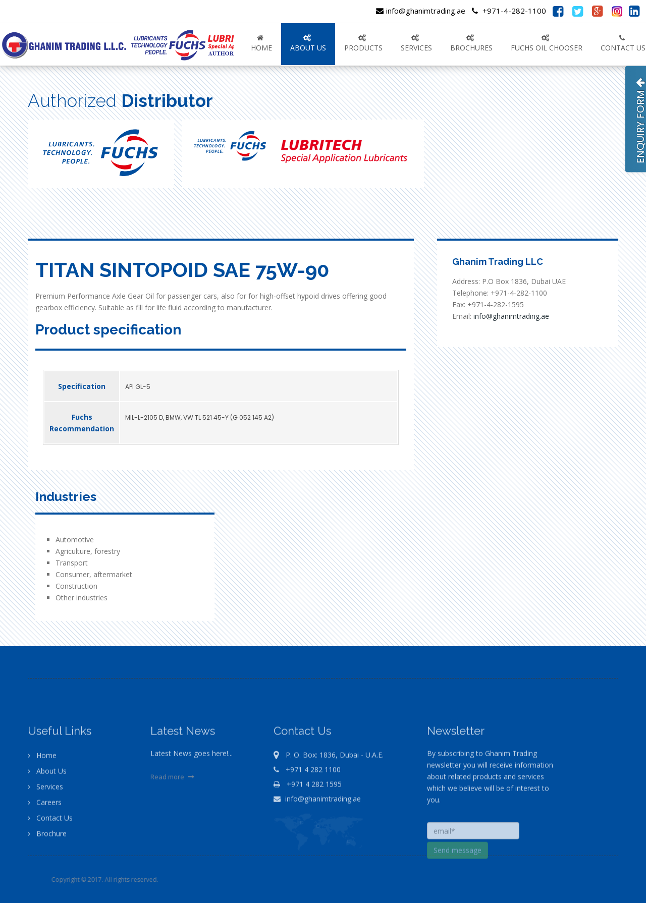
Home (261, 43)
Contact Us (50, 865)
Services (45, 834)
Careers (45, 850)
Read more (173, 824)
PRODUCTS (363, 43)
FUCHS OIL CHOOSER (546, 43)
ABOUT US (308, 43)
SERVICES (416, 43)
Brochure (47, 881)
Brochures (471, 43)
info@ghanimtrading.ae (420, 11)
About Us (47, 818)
